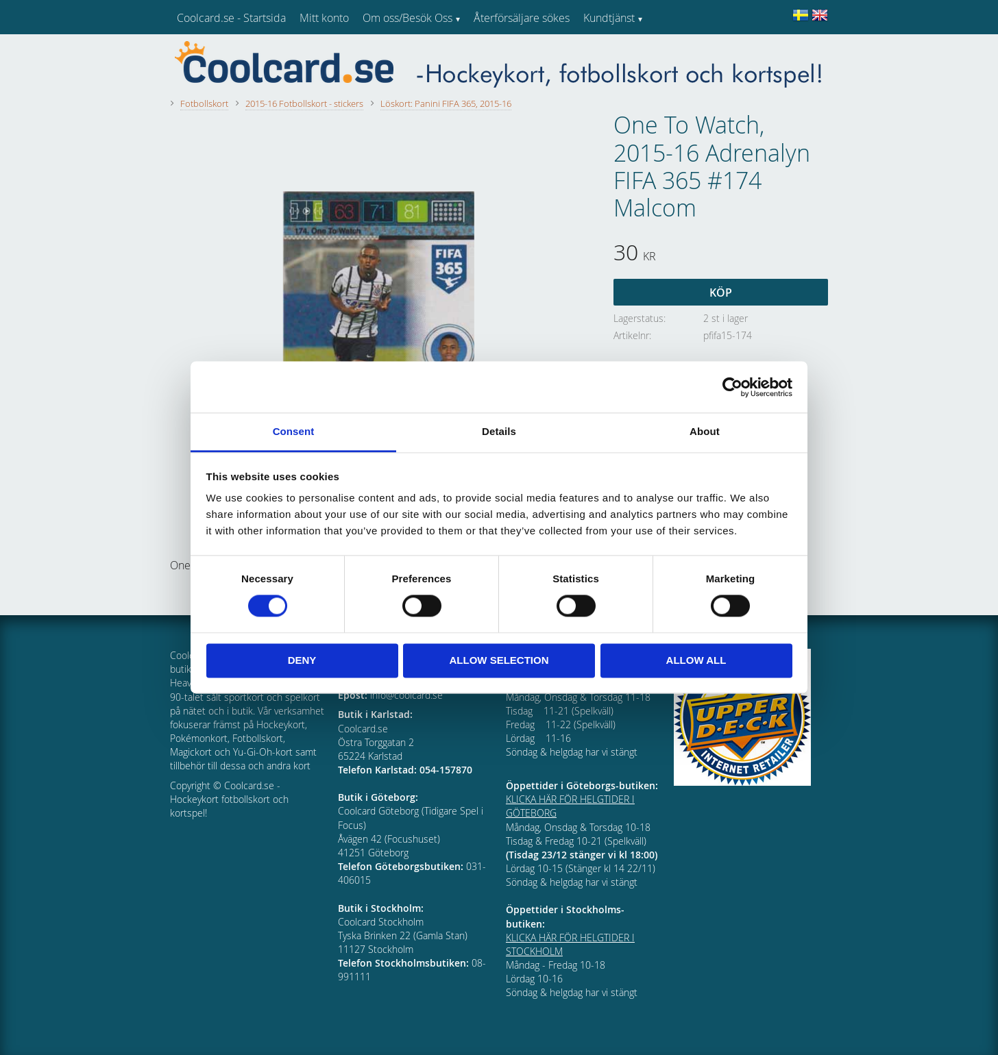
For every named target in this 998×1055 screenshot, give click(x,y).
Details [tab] (499, 431)
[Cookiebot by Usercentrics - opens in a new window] (732, 387)
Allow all (696, 660)
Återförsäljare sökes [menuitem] (522, 17)
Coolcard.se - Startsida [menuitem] (231, 17)
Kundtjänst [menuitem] (609, 17)
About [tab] (705, 431)
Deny (302, 660)
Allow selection (499, 660)
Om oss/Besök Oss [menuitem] (407, 17)
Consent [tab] (294, 431)
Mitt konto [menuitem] (324, 17)
